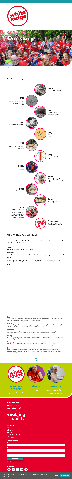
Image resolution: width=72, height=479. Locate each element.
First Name (10, 443)
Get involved (13, 402)
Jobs (9, 432)
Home (9, 68)
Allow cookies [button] (65, 475)
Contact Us (56, 386)
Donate (10, 425)
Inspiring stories (13, 435)
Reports (12, 437)
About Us (16, 68)
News (10, 430)
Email (8, 453)
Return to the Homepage (16, 387)
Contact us (11, 428)
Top (36, 360)
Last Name (10, 448)
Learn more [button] (6, 476)
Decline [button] (56, 475)
